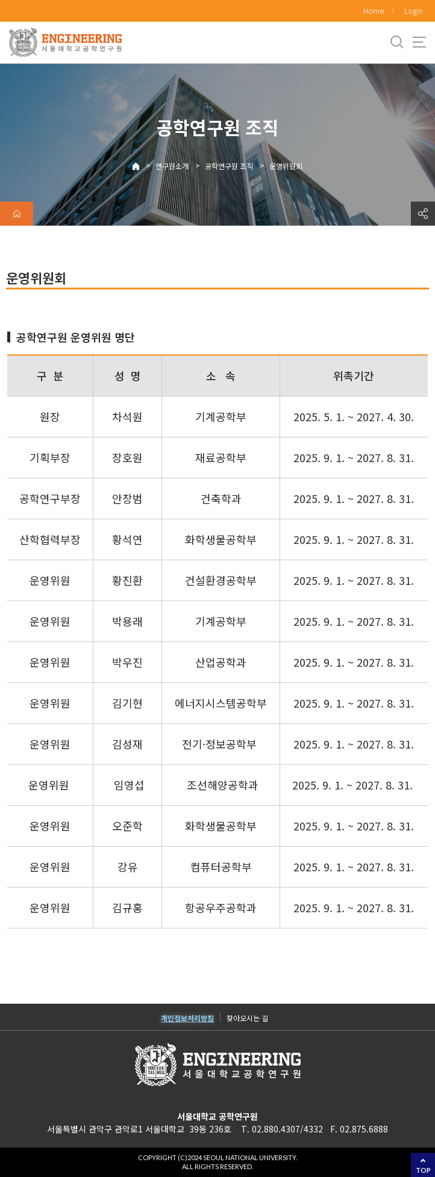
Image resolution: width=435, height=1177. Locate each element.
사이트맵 (419, 42)
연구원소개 (172, 166)
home (16, 214)
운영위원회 (285, 166)
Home (373, 10)
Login (413, 10)
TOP (423, 1170)
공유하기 (423, 214)
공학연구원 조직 (229, 166)
